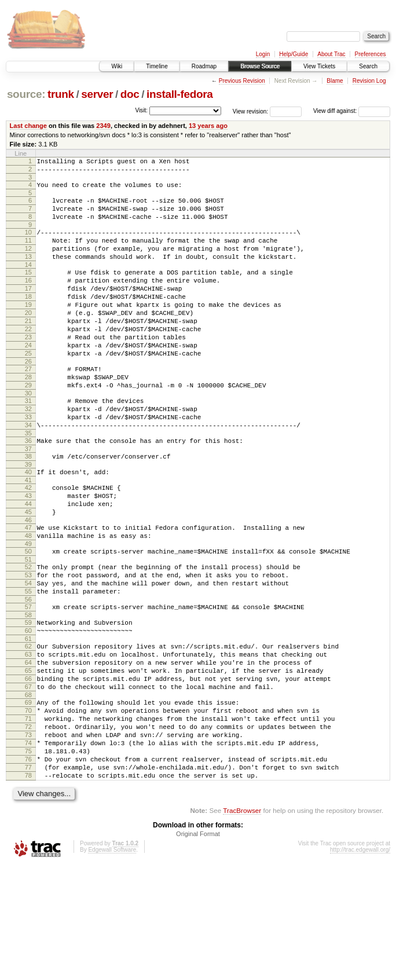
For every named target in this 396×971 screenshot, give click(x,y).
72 (28, 820)
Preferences (370, 54)
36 (28, 489)
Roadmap (204, 66)
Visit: (141, 110)
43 (28, 551)
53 (28, 642)
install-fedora (179, 94)
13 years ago (208, 125)
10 (28, 242)
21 (28, 348)
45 (28, 570)
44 (28, 561)
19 (28, 328)
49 (28, 607)
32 (28, 452)
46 (28, 580)
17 (28, 309)
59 (28, 697)
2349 (103, 125)
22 (28, 358)
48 (28, 598)
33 (28, 462)
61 (28, 716)
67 (28, 773)
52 (28, 632)
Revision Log (369, 81)
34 (28, 471)
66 (28, 763)
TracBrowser (242, 916)
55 (28, 662)
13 (28, 272)
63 (28, 734)
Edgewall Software (112, 955)
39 (28, 516)
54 (28, 652)
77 (28, 869)
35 (28, 481)
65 (28, 753)
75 (28, 850)
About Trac (331, 54)
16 (28, 299)
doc (130, 94)
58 (28, 689)
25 (28, 387)
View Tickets (319, 66)
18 (28, 319)
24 (28, 378)
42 (28, 541)
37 (28, 499)
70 (28, 800)
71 (28, 810)
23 (28, 368)
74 (28, 840)
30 (28, 434)
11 (28, 252)
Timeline (156, 66)
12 (28, 262)
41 (28, 533)
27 (28, 405)
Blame (335, 81)
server (97, 94)
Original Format (198, 939)
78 (28, 879)
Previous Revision (242, 81)
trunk (60, 94)
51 (28, 625)
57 (28, 679)
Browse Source (260, 66)
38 (28, 506)
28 (28, 415)
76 (28, 859)
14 (28, 282)
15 (28, 289)
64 (28, 744)
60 (28, 706)
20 (28, 338)
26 (28, 397)
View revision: (251, 111)
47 (28, 588)
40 (28, 524)
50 (28, 615)
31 (28, 442)
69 (28, 790)
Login (263, 54)
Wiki (116, 66)
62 (28, 724)
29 (28, 425)
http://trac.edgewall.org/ (360, 955)
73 (28, 830)
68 (28, 783)
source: (26, 94)
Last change (28, 125)
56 (28, 672)
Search (368, 66)
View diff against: (351, 111)
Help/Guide (293, 54)
